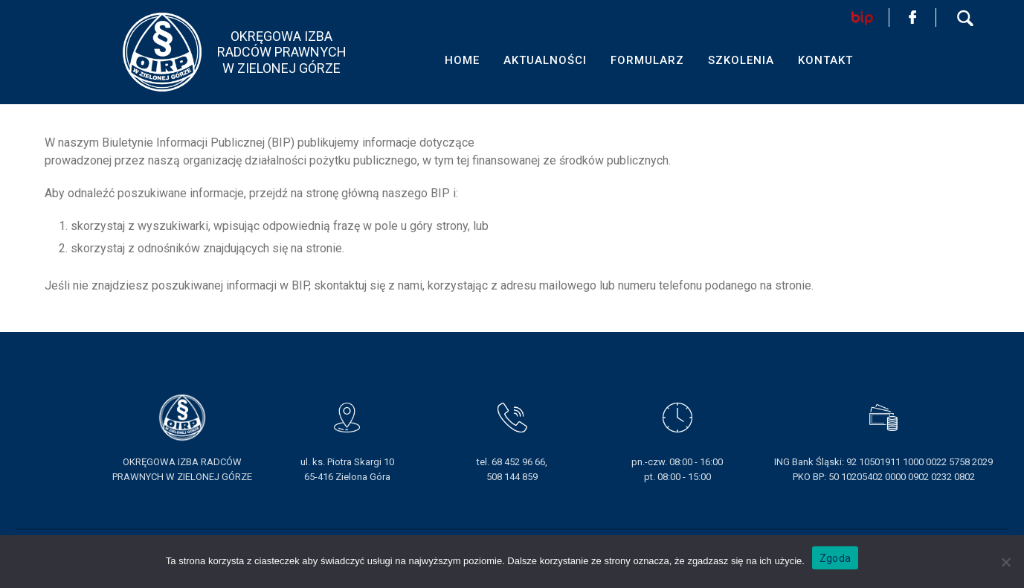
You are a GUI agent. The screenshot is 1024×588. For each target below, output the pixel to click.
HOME (462, 60)
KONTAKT (825, 60)
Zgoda (835, 558)
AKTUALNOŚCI (545, 60)
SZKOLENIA (741, 60)
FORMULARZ (647, 60)
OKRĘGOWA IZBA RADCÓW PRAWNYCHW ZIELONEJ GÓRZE (282, 52)
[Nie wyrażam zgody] (1005, 562)
